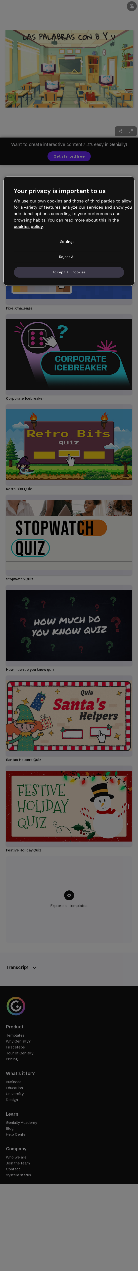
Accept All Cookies (69, 272)
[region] (69, 231)
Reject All (67, 256)
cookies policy (28, 226)
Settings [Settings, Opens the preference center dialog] (67, 241)
